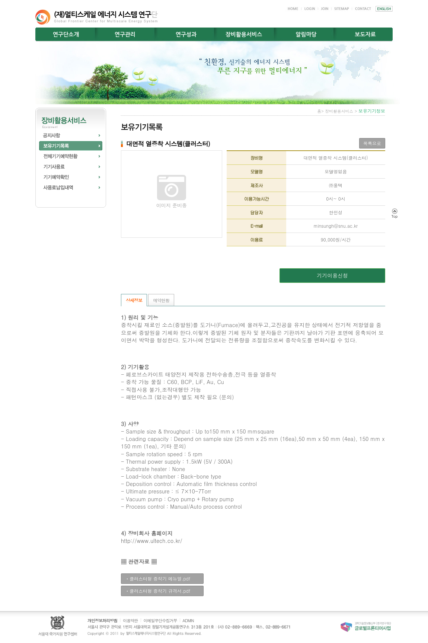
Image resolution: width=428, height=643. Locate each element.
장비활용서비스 (244, 34)
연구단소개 (66, 34)
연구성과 (186, 34)
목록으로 (372, 143)
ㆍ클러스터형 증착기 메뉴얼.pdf (157, 578)
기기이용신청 (332, 275)
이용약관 (130, 620)
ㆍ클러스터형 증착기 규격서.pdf (157, 591)
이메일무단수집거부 (160, 620)
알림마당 (306, 34)
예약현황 (161, 300)
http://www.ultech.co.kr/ (151, 540)
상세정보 (134, 300)
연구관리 (125, 34)
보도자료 (365, 34)
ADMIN (188, 620)
